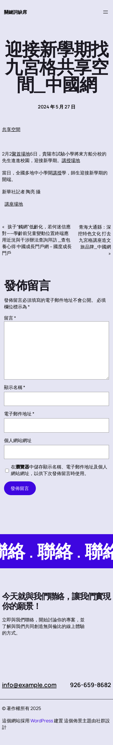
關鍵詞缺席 (15, 12)
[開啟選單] (105, 12)
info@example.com (29, 685)
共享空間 (11, 129)
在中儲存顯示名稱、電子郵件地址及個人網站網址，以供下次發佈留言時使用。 (59, 470)
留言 (10, 318)
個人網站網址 (18, 440)
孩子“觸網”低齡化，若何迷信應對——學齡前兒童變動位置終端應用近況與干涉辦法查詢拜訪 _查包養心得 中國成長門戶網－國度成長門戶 (37, 239)
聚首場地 (21, 154)
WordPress (41, 720)
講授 (57, 173)
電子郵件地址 (19, 414)
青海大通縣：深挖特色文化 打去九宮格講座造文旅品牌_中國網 (94, 237)
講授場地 (71, 160)
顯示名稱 (14, 387)
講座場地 (14, 204)
